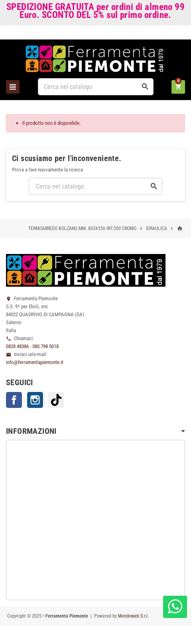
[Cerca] (96, 86)
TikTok (56, 400)
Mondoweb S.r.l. (133, 616)
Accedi (171, 34)
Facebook (14, 400)
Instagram (35, 400)
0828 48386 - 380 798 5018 (32, 346)
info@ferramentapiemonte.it (34, 362)
